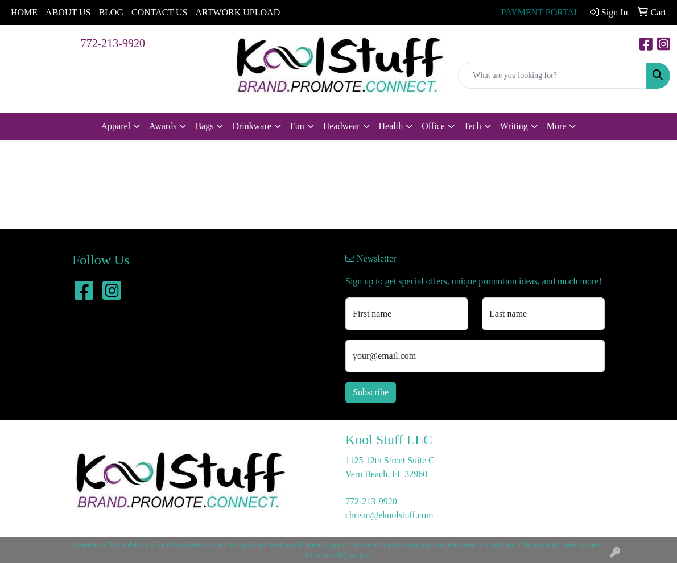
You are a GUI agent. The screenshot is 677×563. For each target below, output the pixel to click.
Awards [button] (162, 126)
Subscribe (371, 392)
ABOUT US (68, 12)
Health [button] (391, 126)
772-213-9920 (113, 43)
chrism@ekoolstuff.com (389, 515)
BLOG (110, 12)
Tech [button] (472, 126)
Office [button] (433, 126)
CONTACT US (159, 12)
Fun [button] (297, 126)
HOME (24, 12)
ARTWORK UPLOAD (237, 12)
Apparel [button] (116, 126)
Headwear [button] (341, 126)
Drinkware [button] (251, 126)
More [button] (557, 126)
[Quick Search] (552, 76)
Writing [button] (514, 126)
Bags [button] (204, 126)
